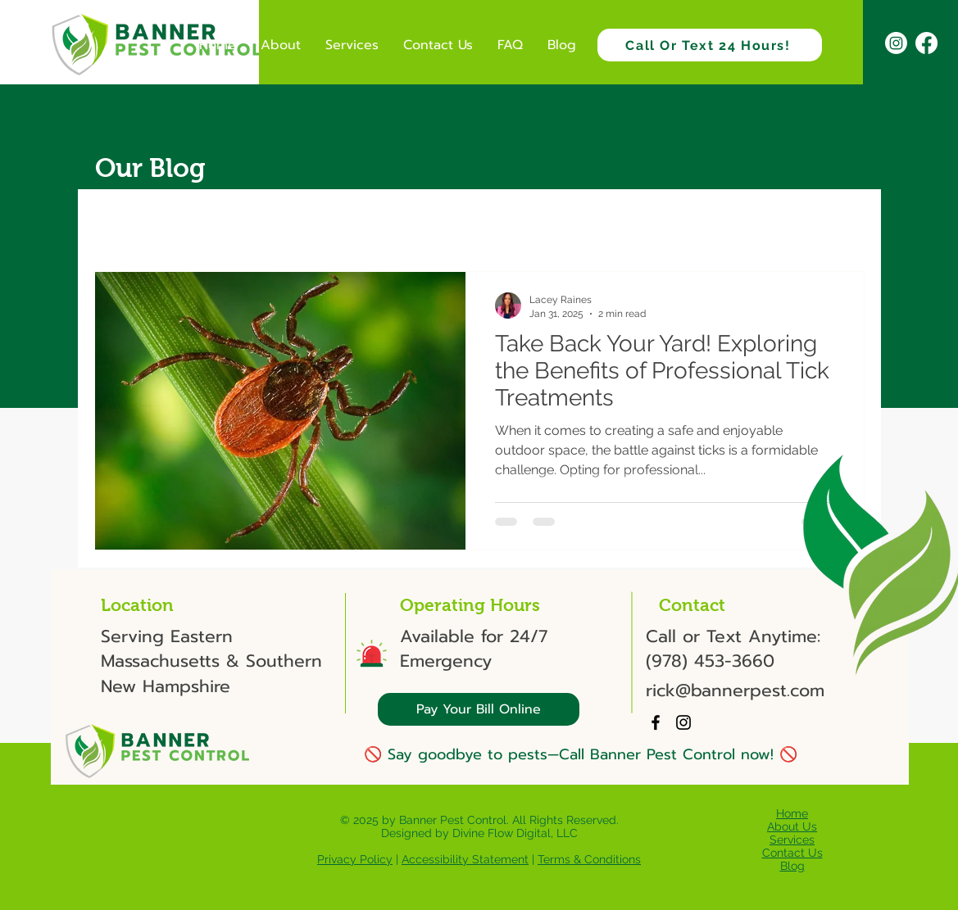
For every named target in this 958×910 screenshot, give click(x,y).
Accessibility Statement (465, 859)
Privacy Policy (355, 859)
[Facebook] (926, 43)
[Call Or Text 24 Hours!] (709, 45)
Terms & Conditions (589, 859)
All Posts (120, 221)
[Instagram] (896, 43)
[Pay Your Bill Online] (478, 709)
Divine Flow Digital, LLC (515, 833)
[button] (843, 224)
